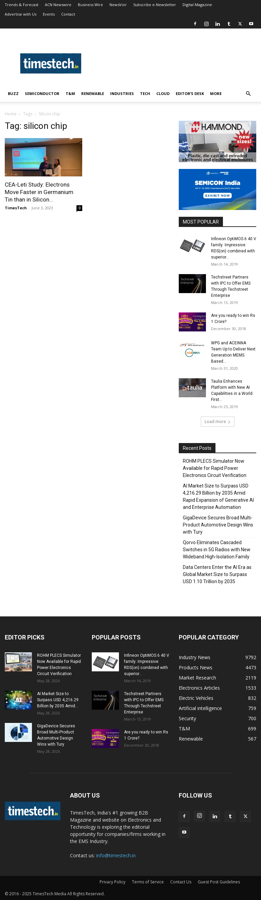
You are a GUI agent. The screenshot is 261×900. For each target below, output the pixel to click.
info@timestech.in (116, 855)
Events (49, 14)
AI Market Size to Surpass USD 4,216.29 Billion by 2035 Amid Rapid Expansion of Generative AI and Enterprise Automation (218, 496)
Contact (68, 14)
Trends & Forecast (21, 4)
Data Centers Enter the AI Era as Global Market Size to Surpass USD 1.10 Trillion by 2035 (217, 574)
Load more (218, 421)
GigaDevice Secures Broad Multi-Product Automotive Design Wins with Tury (218, 525)
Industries (122, 93)
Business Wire (90, 4)
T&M (70, 93)
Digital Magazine (197, 4)
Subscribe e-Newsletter (154, 4)
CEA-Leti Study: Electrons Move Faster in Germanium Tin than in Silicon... (39, 192)
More (216, 93)
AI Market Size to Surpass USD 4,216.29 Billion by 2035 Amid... (58, 699)
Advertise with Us (20, 14)
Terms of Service (148, 882)
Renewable (92, 93)
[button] (248, 94)
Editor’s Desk (190, 93)
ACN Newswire (58, 4)
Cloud (163, 93)
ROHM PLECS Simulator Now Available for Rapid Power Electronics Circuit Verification (214, 468)
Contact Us (180, 882)
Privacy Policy (112, 882)
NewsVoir (118, 4)
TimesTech (16, 207)
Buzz (13, 93)
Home (11, 114)
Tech (145, 93)
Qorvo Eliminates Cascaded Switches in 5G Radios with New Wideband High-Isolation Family (216, 549)
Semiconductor (42, 93)
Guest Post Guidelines (219, 882)
